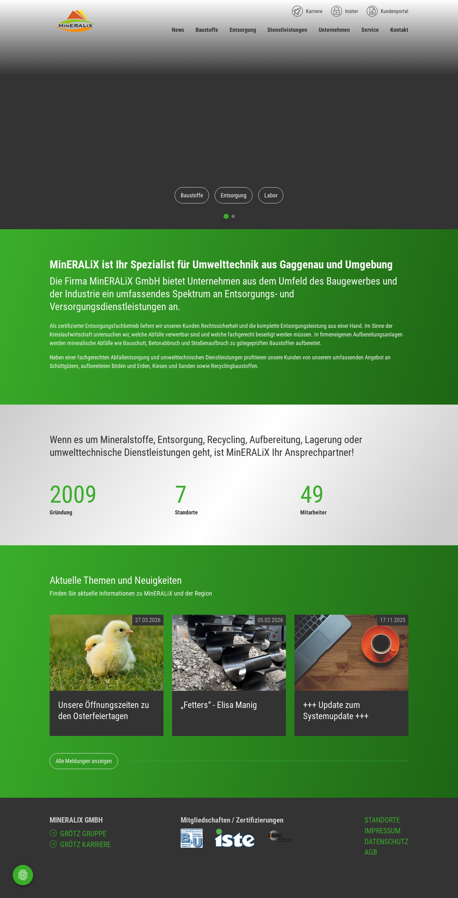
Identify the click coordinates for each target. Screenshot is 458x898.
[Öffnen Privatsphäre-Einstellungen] (23, 875)
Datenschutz (386, 842)
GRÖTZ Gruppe (83, 834)
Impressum (382, 831)
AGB (370, 852)
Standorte (382, 820)
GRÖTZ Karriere (85, 844)
